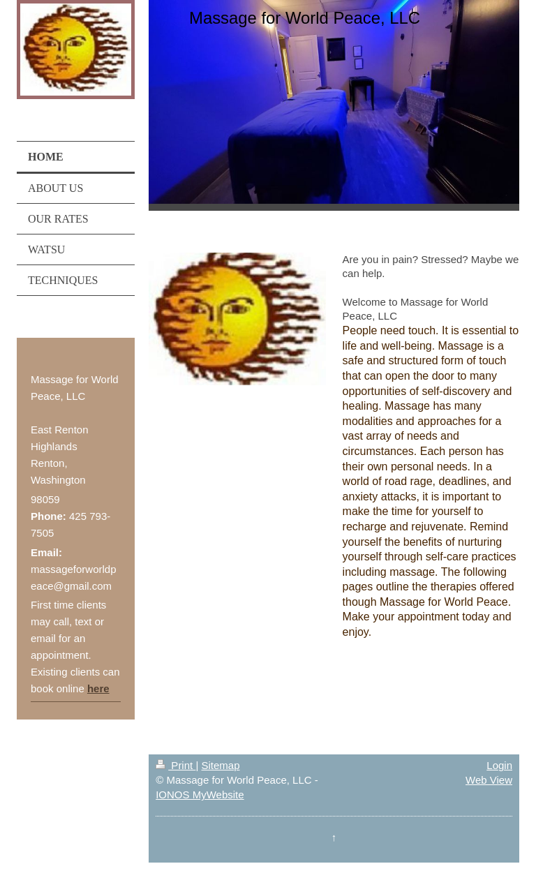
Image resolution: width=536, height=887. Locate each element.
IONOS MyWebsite (200, 794)
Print (175, 765)
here (98, 688)
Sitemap (220, 765)
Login (499, 765)
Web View (489, 780)
